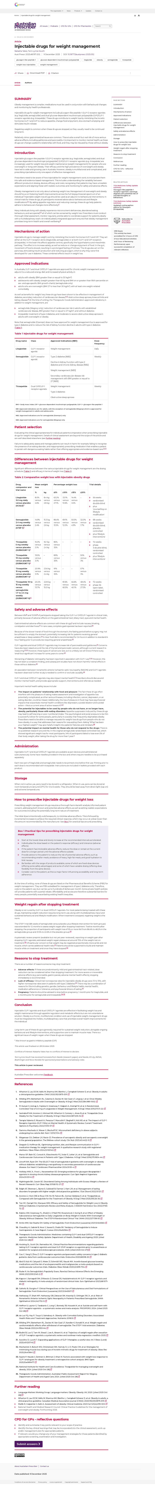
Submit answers (28, 1438)
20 (73, 633)
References (118, 155)
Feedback (48, 1069)
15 (26, 609)
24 (91, 652)
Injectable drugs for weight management (35, 15)
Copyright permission (71, 1476)
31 (55, 939)
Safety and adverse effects (124, 125)
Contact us (98, 11)
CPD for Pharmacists (82, 26)
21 (25, 644)
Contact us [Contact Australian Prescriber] (44, 1460)
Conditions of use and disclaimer (25, 1476)
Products (78, 11)
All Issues (44, 26)
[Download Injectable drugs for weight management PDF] (36, 73)
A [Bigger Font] (139, 15)
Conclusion (118, 152)
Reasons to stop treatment (124, 148)
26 (84, 666)
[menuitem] (57, 11)
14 (30, 592)
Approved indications (122, 109)
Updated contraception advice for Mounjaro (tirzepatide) (123, 201)
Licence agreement (56, 1476)
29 (70, 925)
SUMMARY (117, 98)
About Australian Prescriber (26, 1460)
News (69, 11)
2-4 (28, 196)
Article (17, 83)
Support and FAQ (86, 1476)
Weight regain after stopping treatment (125, 143)
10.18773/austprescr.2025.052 (81, 54)
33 (76, 977)
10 (67, 291)
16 (37, 609)
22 (27, 644)
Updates (88, 11)
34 (62, 988)
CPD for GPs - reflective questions (123, 164)
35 (64, 988)
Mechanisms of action (122, 106)
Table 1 (18, 322)
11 (28, 293)
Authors (28, 83)
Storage (116, 132)
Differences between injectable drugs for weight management (124, 119)
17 (40, 620)
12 (104, 443)
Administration (119, 129)
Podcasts (54, 26)
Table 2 (67, 465)
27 (63, 699)
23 (65, 647)
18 (92, 620)
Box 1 (66, 816)
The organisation (56, 11)
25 (37, 658)
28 (94, 718)
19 (42, 630)
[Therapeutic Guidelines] (26, 5)
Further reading (53, 432)
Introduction (118, 102)
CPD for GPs (66, 26)
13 (105, 443)
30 (25, 936)
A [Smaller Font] (135, 16)
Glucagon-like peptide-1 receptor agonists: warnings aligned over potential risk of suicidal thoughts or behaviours (125, 187)
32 (67, 942)
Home (16, 15)
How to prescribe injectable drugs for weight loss (124, 137)
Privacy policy (42, 1476)
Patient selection (120, 113)
